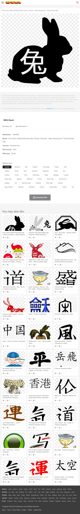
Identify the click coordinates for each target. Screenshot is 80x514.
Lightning (59, 489)
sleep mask (53, 187)
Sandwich (45, 501)
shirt (65, 167)
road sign (36, 175)
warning (17, 167)
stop (25, 171)
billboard (29, 179)
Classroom (27, 498)
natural (60, 183)
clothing (38, 183)
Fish (57, 492)
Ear (46, 495)
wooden (20, 187)
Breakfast (9, 501)
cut (16, 183)
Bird (17, 492)
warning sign (26, 183)
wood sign (8, 179)
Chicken (30, 492)
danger (35, 167)
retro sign (49, 183)
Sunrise (70, 489)
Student (11, 498)
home (59, 495)
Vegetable (57, 501)
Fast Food (30, 501)
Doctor (42, 495)
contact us (49, 108)
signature (46, 171)
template (31, 187)
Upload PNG (38, 510)
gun (64, 171)
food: (4, 501)
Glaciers (48, 489)
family (23, 495)
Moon (64, 489)
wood (16, 171)
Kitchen (64, 501)
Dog (39, 492)
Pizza (73, 501)
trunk (25, 175)
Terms (9, 510)
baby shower (9, 187)
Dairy (15, 501)
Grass (53, 489)
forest (40, 179)
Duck (43, 492)
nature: (4, 489)
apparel (19, 179)
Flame (43, 489)
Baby (14, 495)
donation (34, 171)
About (4, 510)
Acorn (9, 489)
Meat (39, 501)
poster (57, 167)
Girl (67, 495)
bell (26, 167)
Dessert (20, 501)
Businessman (35, 495)
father (74, 495)
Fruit (36, 501)
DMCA (30, 510)
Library (69, 498)
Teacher (16, 498)
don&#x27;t (63, 179)
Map (57, 498)
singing (7, 183)
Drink (25, 501)
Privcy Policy (16, 510)
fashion (7, 175)
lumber (66, 175)
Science (74, 498)
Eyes (49, 495)
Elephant (52, 492)
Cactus (26, 489)
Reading (33, 498)
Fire (39, 489)
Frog (61, 492)
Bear (13, 492)
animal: (4, 492)
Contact (23, 510)
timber (64, 187)
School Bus (52, 498)
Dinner (69, 501)
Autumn (15, 489)
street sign (50, 179)
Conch (30, 489)
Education (44, 498)
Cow (35, 492)
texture (42, 187)
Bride (18, 495)
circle (56, 171)
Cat (26, 492)
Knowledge (63, 498)
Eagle (47, 492)
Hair (64, 495)
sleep (46, 175)
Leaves (20, 489)
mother (28, 495)
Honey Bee (67, 492)
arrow (17, 175)
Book (21, 498)
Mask (9, 495)
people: (4, 495)
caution (7, 171)
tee (73, 187)
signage (55, 175)
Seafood (51, 501)
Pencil (38, 498)
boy (71, 495)
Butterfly (21, 492)
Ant (9, 492)
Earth (35, 489)
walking (54, 495)
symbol (7, 167)
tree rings (46, 167)
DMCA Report (9, 120)
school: (4, 498)
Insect (73, 492)
